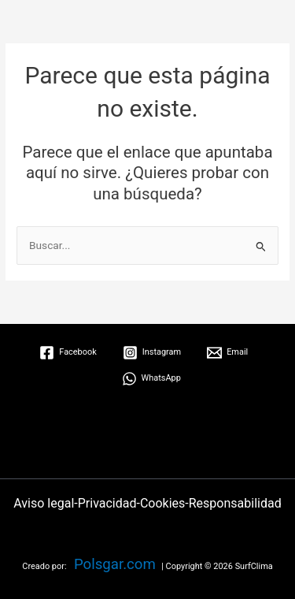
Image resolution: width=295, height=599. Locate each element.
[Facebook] (68, 353)
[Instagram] (151, 353)
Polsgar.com (115, 564)
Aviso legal (43, 503)
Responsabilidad (235, 503)
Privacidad (107, 503)
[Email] (227, 353)
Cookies (162, 503)
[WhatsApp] (151, 379)
